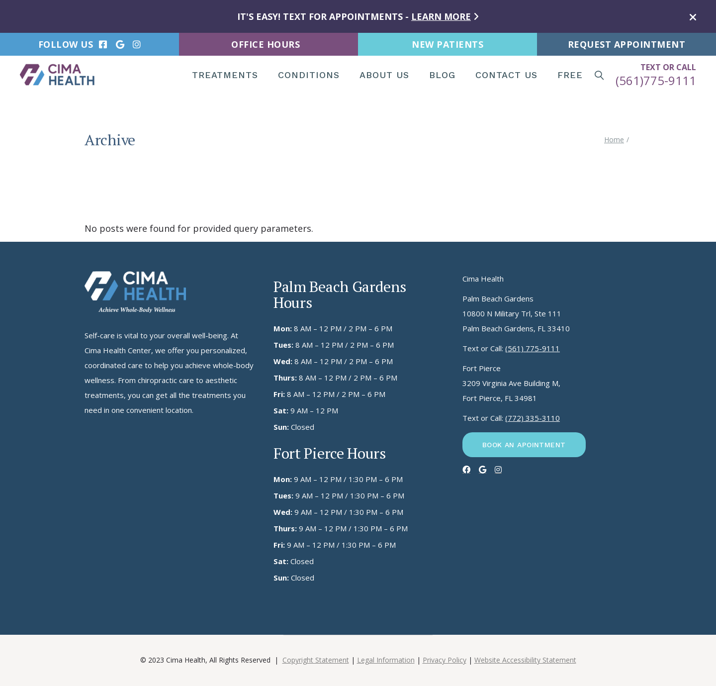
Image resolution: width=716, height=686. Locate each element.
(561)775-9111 (656, 80)
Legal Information (386, 660)
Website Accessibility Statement (525, 660)
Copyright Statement (315, 660)
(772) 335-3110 (532, 418)
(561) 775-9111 (532, 348)
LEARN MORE (441, 16)
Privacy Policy (444, 660)
